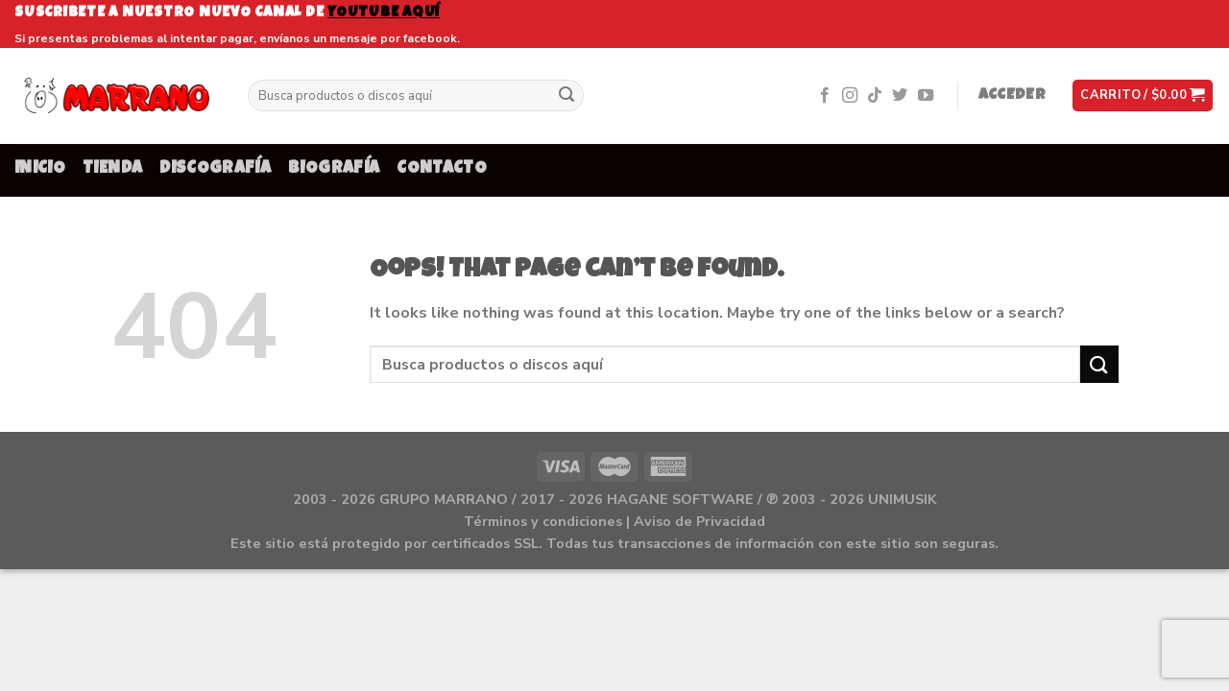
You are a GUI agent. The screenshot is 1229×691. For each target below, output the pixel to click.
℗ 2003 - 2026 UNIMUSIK (851, 499)
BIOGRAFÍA (333, 169)
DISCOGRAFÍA (215, 169)
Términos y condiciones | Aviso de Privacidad (614, 521)
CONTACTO (442, 169)
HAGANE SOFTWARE (680, 499)
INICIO (39, 169)
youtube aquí (383, 13)
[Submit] (566, 96)
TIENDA (112, 169)
